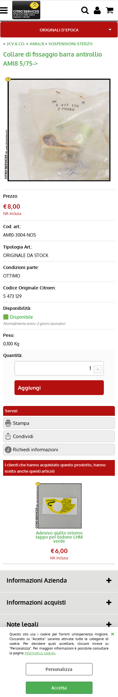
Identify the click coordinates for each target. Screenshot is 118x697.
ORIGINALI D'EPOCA (59, 29)
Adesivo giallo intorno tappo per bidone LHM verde (59, 537)
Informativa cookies (40, 652)
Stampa (21, 423)
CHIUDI (112, 633)
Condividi (23, 436)
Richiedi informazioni (35, 449)
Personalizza (59, 669)
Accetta (59, 687)
